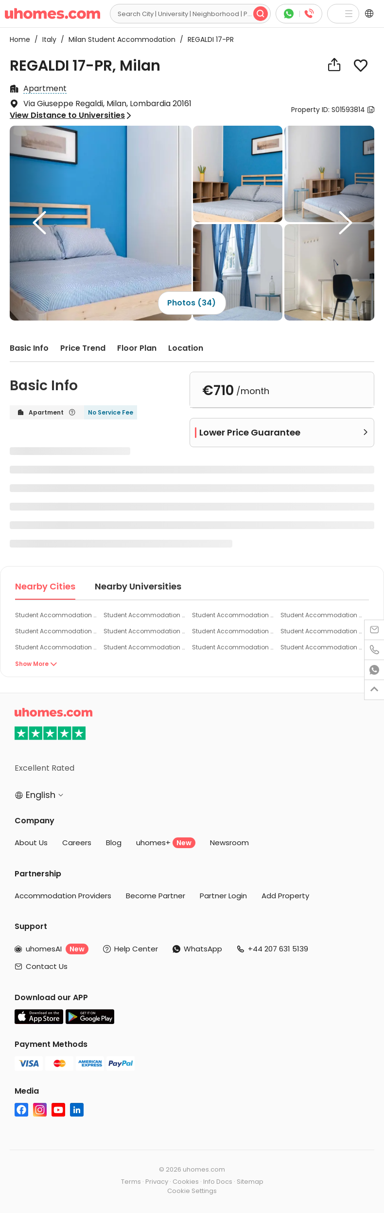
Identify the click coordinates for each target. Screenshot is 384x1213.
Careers (76, 842)
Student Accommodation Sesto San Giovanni (232, 615)
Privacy (156, 1181)
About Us (31, 842)
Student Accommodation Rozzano (232, 631)
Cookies (186, 1181)
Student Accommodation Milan (55, 615)
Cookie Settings (192, 1190)
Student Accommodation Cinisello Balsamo (321, 631)
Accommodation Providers (63, 896)
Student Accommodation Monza (144, 647)
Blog (114, 842)
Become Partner (155, 896)
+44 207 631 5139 (278, 949)
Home (20, 39)
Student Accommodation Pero (144, 631)
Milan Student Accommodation (119, 39)
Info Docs (217, 1181)
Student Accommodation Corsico (144, 615)
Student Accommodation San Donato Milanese (321, 615)
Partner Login (223, 896)
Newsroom (229, 842)
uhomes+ (165, 842)
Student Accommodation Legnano (232, 647)
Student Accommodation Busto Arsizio (321, 647)
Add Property (285, 896)
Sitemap (250, 1181)
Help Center (136, 949)
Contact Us (47, 966)
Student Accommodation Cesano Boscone (55, 631)
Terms (131, 1181)
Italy (46, 39)
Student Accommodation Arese (55, 647)
